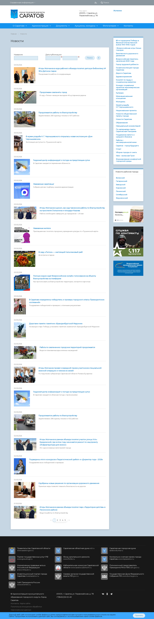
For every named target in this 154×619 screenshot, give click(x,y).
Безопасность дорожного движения (127, 55)
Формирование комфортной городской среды (128, 160)
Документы (61, 26)
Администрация (40, 26)
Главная (14, 34)
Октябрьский (121, 195)
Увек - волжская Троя (125, 156)
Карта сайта (25, 603)
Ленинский (121, 191)
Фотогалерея (109, 26)
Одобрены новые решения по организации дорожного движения (68, 483)
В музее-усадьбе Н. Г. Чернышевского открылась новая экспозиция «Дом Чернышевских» (59, 138)
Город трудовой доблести (127, 64)
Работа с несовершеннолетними (126, 141)
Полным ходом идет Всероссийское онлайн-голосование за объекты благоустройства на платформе (64, 277)
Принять (139, 616)
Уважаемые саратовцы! (43, 184)
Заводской (120, 185)
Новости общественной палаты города (126, 115)
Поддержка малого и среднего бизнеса (125, 136)
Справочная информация (22, 3)
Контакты (128, 26)
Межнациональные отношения (124, 97)
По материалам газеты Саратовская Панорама (126, 130)
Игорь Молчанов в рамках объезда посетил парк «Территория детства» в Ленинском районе (72, 508)
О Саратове (18, 26)
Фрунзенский (122, 198)
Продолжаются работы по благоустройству (57, 113)
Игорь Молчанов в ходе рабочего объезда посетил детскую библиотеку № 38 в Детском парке (72, 69)
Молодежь (120, 102)
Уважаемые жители (42, 228)
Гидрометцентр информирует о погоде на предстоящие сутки (61, 160)
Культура (119, 93)
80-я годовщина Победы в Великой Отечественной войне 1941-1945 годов (127, 43)
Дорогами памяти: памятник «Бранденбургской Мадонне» (56, 324)
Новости (23, 34)
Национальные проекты (126, 110)
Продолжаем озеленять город (53, 92)
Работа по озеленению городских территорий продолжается (67, 347)
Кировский (121, 188)
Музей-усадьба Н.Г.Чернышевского (124, 106)
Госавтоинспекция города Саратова (127, 69)
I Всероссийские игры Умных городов (128, 49)
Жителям (117, 11)
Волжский (120, 178)
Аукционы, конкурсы (85, 26)
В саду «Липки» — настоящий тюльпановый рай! (60, 252)
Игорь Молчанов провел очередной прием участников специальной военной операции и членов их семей (69, 369)
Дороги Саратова (123, 73)
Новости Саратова (124, 119)
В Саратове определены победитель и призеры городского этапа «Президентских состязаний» (66, 301)
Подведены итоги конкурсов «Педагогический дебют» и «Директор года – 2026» (66, 460)
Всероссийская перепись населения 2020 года (127, 60)
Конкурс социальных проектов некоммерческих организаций (127, 87)
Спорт (118, 149)
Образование (122, 123)
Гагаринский (121, 181)
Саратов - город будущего (127, 146)
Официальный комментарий (128, 126)
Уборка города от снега (126, 152)
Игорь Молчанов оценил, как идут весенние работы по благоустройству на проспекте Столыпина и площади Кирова (72, 209)
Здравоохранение (124, 77)
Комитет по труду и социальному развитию (126, 81)
